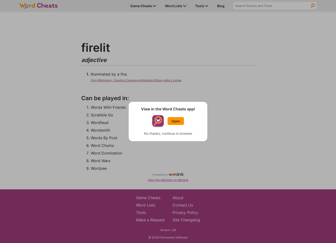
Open (175, 121)
